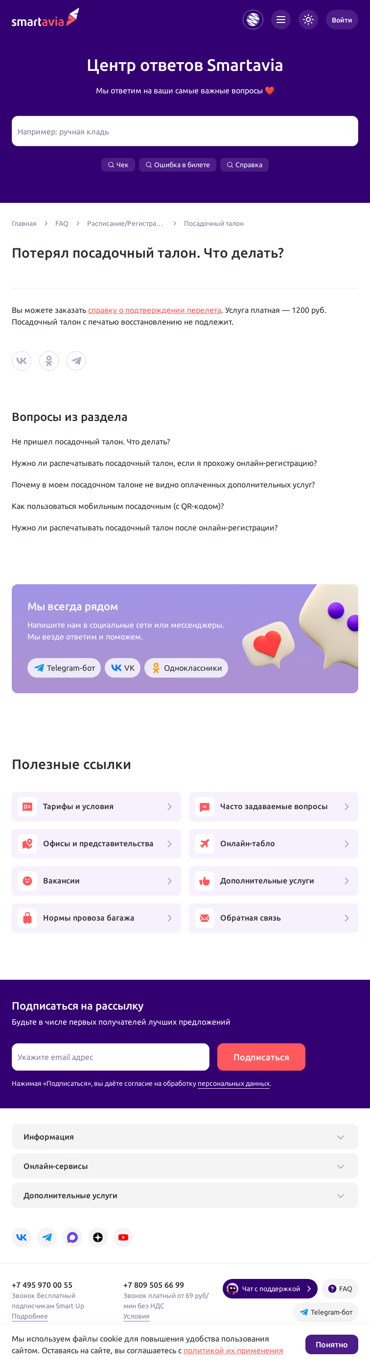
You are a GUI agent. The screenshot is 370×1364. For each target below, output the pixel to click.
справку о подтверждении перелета (154, 310)
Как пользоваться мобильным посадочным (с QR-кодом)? (118, 506)
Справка (244, 165)
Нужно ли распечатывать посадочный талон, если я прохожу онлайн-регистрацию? (164, 463)
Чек (118, 165)
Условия (136, 1316)
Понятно (332, 1344)
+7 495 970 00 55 (42, 1285)
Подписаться (261, 1057)
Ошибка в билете (177, 165)
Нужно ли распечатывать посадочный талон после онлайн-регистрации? (145, 527)
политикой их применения (233, 1350)
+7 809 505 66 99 (153, 1285)
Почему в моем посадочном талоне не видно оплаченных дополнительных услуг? (163, 484)
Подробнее (30, 1316)
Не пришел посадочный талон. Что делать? (91, 441)
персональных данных (234, 1083)
